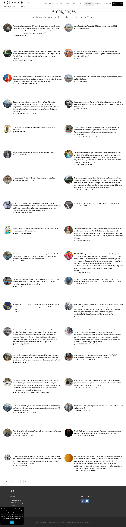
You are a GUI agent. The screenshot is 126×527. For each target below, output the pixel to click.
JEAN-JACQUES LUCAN (23, 344)
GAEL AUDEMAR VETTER (23, 61)
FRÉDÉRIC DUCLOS (82, 28)
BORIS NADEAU (81, 109)
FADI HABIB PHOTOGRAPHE (86, 435)
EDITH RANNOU (81, 284)
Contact (13, 505)
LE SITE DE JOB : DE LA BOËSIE (25, 113)
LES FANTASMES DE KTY (23, 212)
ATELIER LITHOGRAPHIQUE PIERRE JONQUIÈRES (32, 392)
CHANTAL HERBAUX (83, 240)
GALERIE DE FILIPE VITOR (24, 435)
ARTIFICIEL (19, 286)
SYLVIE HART (19, 261)
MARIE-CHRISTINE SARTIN (85, 359)
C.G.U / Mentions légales (18, 503)
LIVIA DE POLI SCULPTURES (24, 180)
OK (12, 522)
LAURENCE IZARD (82, 205)
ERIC (77, 316)
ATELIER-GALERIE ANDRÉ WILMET (27, 83)
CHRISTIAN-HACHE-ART (84, 164)
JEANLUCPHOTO (20, 132)
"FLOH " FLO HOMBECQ (23, 233)
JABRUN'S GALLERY (83, 273)
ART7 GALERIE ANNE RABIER (86, 470)
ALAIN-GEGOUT (20, 155)
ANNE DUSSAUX (20, 35)
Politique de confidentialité (82, 522)
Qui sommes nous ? (16, 500)
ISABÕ (78, 58)
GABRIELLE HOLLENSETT (84, 410)
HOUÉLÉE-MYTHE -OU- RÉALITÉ (87, 136)
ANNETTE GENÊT (21, 466)
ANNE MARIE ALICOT (22, 362)
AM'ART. (18, 311)
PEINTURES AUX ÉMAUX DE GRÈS (87, 344)
